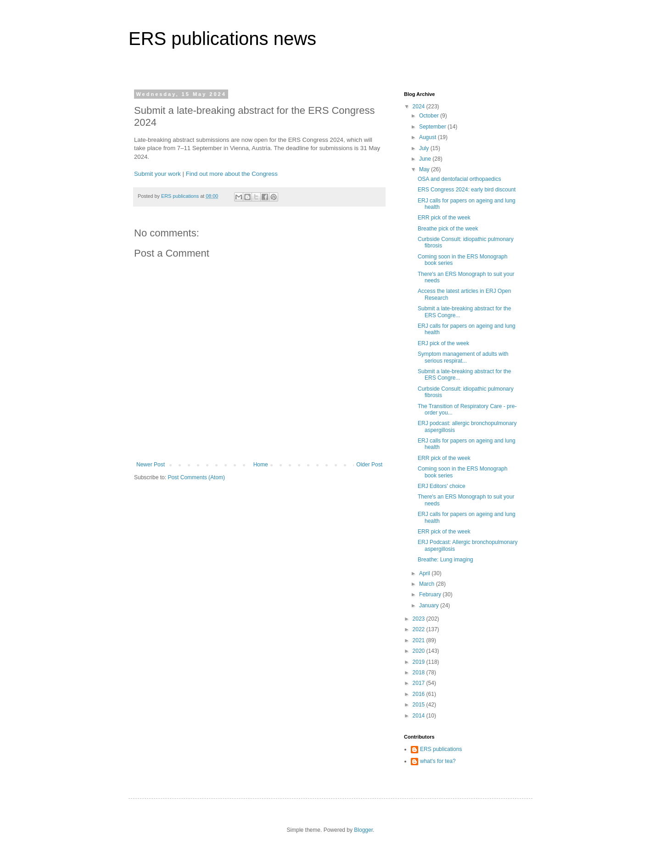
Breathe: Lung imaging (445, 559)
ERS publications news (222, 38)
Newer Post (150, 464)
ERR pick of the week (444, 217)
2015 (419, 704)
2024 (419, 106)
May (425, 169)
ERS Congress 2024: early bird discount (466, 189)
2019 (419, 662)
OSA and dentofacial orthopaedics (459, 179)
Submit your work (157, 173)
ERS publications (441, 749)
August (428, 137)
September (433, 126)
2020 (419, 651)
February (431, 594)
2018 (419, 672)
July (425, 148)
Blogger (363, 830)
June (425, 159)
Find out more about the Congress (232, 173)
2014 (419, 715)
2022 (419, 629)
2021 (419, 640)
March (427, 584)
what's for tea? (438, 761)
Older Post (369, 464)
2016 (419, 694)
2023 (419, 619)
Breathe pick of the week (448, 228)
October (429, 115)
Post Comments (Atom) (196, 477)
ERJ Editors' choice (441, 486)
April (425, 573)
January (429, 605)
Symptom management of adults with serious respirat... (463, 357)
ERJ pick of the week (443, 343)
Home (260, 464)
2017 (419, 683)
